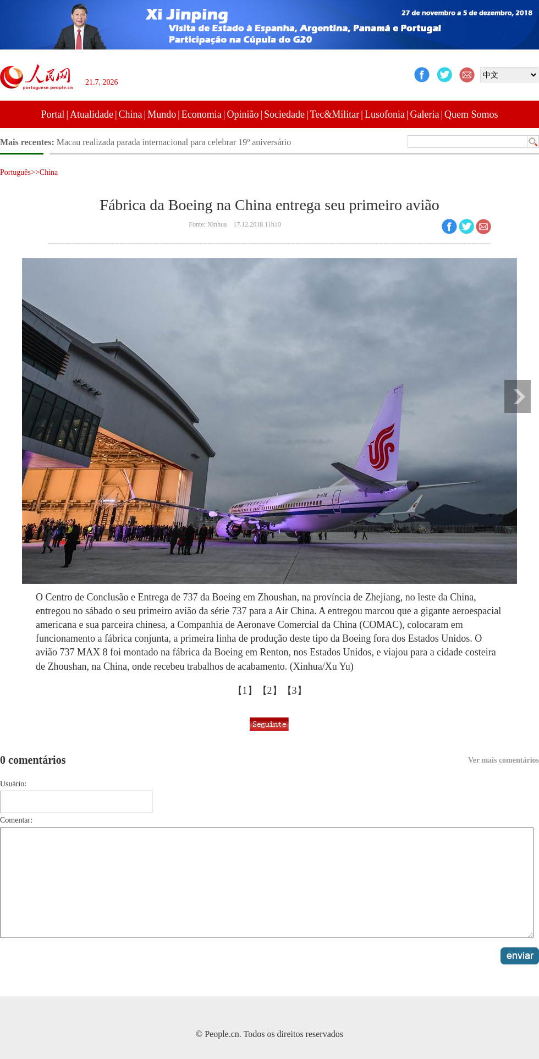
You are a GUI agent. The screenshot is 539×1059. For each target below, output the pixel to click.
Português (15, 172)
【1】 (245, 690)
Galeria (424, 114)
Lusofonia (385, 114)
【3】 (294, 690)
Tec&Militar (335, 114)
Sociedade (284, 114)
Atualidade (91, 114)
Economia (202, 114)
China (130, 114)
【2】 (269, 690)
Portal (52, 114)
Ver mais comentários (503, 760)
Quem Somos (471, 114)
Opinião (242, 114)
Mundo (161, 114)
